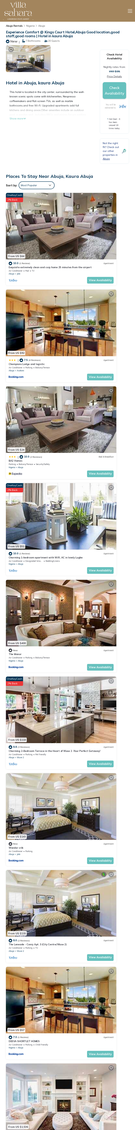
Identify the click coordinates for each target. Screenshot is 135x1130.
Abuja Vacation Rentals (20, 1094)
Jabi (18, 243)
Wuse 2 (83, 376)
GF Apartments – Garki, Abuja (26, 767)
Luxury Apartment (83, 634)
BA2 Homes (15, 303)
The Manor (15, 369)
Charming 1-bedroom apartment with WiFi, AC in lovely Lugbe (100, 1112)
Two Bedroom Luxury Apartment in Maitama (35, 833)
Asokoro (83, 243)
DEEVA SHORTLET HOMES (24, 502)
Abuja (41, 25)
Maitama (84, 508)
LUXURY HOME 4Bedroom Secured (92, 767)
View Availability (49, 249)
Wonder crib (16, 435)
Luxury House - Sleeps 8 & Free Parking (95, 899)
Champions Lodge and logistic (90, 236)
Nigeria (30, 25)
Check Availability (114, 90)
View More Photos (21, 67)
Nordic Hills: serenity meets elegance (31, 899)
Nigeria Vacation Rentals (21, 1104)
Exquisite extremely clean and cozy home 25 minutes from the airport (99, 1090)
